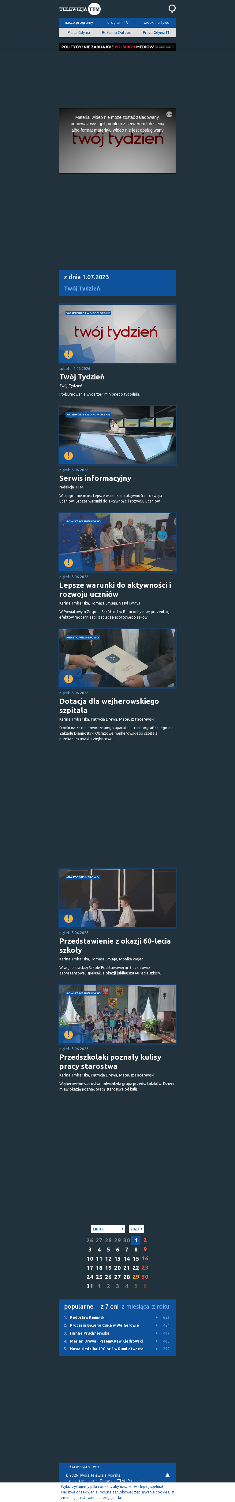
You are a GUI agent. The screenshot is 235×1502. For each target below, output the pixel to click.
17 (90, 1268)
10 (90, 1258)
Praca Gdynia (79, 33)
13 (117, 1258)
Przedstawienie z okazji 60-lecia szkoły (115, 945)
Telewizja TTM (112, 1481)
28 (108, 1240)
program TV (118, 22)
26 (90, 1240)
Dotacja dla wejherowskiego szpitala (109, 705)
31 (90, 1286)
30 (126, 1240)
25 (99, 1277)
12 (108, 1258)
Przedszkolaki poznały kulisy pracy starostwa (110, 1061)
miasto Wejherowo (82, 637)
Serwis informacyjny (95, 478)
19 (108, 1268)
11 (99, 1258)
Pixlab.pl (135, 1481)
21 (126, 1268)
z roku (161, 1306)
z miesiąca (135, 1306)
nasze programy (79, 22)
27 (99, 1240)
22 (135, 1268)
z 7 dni (109, 1306)
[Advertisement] (117, 77)
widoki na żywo (157, 22)
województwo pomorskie (88, 313)
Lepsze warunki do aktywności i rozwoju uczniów (115, 589)
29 (117, 1240)
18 (99, 1268)
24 (90, 1277)
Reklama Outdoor (117, 33)
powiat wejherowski (83, 521)
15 (135, 1258)
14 (126, 1258)
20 (117, 1268)
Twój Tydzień (82, 288)
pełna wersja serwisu (82, 1467)
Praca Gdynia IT (156, 33)
